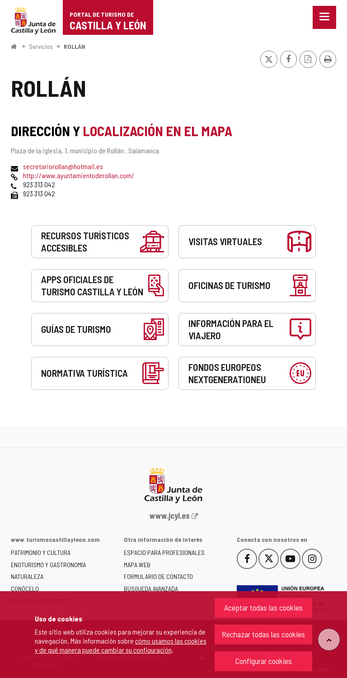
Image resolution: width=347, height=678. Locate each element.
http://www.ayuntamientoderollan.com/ (78, 175)
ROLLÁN (74, 46)
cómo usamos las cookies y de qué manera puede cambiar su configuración (120, 645)
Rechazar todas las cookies (263, 634)
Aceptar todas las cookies (263, 607)
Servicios (41, 46)
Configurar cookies (263, 661)
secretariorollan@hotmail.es (63, 166)
